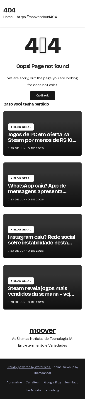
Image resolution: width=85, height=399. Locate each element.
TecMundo (33, 390)
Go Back (42, 95)
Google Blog (52, 382)
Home (8, 17)
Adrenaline (14, 382)
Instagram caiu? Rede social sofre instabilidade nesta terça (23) (41, 242)
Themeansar (42, 373)
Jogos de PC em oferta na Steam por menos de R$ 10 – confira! (42, 140)
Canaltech (33, 382)
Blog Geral (22, 127)
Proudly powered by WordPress (29, 367)
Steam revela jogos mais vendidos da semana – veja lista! (40, 294)
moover (42, 330)
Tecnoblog (51, 390)
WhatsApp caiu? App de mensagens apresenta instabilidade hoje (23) (37, 191)
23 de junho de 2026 (27, 148)
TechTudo (71, 382)
